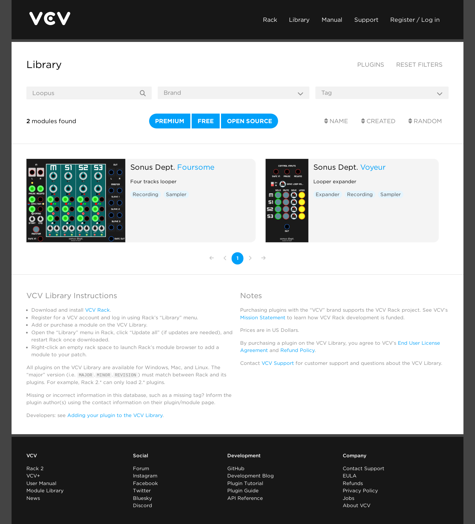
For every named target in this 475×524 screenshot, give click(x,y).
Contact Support (363, 468)
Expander (327, 194)
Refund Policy (297, 350)
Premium (169, 121)
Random (425, 121)
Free (206, 121)
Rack (270, 19)
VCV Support (278, 363)
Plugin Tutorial (245, 483)
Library (299, 19)
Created (378, 121)
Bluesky (142, 498)
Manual (332, 19)
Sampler (176, 194)
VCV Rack (97, 310)
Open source (249, 121)
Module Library (45, 491)
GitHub (235, 468)
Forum (141, 468)
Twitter (142, 491)
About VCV (356, 505)
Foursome (195, 166)
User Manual (41, 483)
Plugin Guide (243, 491)
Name (336, 121)
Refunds (353, 483)
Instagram (145, 476)
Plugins (370, 64)
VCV (31, 456)
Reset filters (419, 64)
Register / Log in (415, 19)
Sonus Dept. (152, 166)
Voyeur (373, 166)
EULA (350, 476)
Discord (142, 505)
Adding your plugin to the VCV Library (115, 415)
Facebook (145, 483)
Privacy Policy (360, 491)
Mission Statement (262, 318)
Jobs (348, 498)
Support (366, 19)
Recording (145, 194)
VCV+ (33, 476)
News (33, 498)
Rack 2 (35, 468)
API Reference (245, 498)
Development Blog (250, 476)
